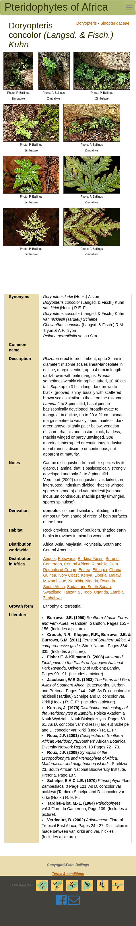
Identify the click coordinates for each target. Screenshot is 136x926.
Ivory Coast (68, 575)
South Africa (54, 586)
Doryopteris (86, 23)
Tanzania (72, 592)
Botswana (66, 558)
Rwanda (107, 581)
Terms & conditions (68, 874)
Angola (49, 558)
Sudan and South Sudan (89, 586)
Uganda (101, 592)
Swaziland (52, 592)
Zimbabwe (52, 598)
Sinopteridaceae (114, 23)
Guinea (49, 575)
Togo (87, 592)
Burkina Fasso (90, 558)
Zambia (117, 592)
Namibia (75, 581)
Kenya (86, 575)
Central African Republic (85, 564)
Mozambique (54, 581)
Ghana (115, 569)
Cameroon (52, 564)
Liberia (100, 575)
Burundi (112, 558)
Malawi (115, 575)
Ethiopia (99, 569)
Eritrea (84, 569)
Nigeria (91, 581)
